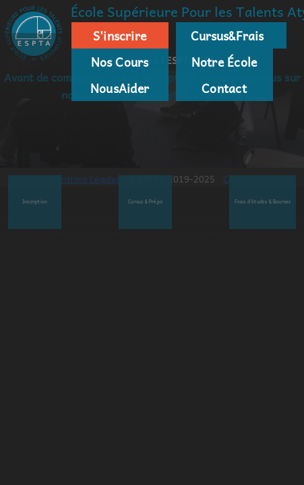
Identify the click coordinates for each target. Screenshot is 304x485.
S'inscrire (119, 35)
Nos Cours (120, 62)
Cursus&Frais (224, 35)
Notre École (224, 62)
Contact (224, 88)
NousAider (119, 88)
